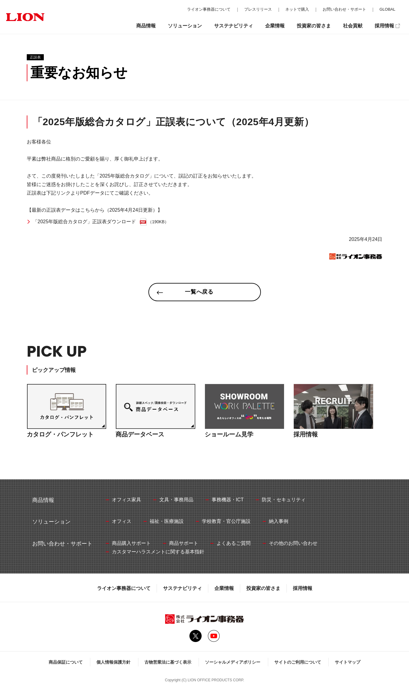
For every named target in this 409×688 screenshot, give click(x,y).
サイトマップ (347, 662)
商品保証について (66, 662)
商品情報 (146, 25)
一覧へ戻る (199, 292)
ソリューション (185, 25)
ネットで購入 (297, 9)
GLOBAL (387, 9)
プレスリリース (258, 9)
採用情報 (302, 588)
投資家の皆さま (263, 588)
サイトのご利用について (297, 662)
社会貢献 (352, 25)
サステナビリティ (182, 588)
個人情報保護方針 (113, 662)
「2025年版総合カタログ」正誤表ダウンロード (84, 221)
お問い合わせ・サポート (344, 9)
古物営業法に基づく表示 (167, 662)
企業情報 (224, 588)
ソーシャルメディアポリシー (232, 662)
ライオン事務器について (124, 588)
